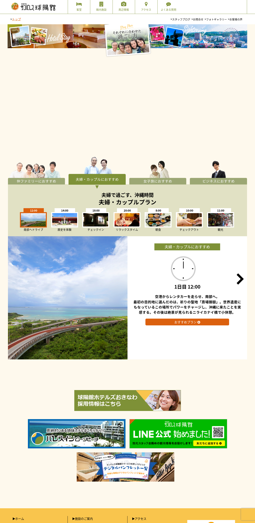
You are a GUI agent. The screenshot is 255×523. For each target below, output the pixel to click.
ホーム (19, 518)
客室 (79, 6)
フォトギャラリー (216, 19)
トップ (16, 19)
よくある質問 (169, 6)
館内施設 (101, 6)
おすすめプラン (187, 322)
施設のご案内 (84, 518)
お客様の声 (236, 19)
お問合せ (198, 19)
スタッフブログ (181, 19)
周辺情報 (124, 6)
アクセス (146, 6)
